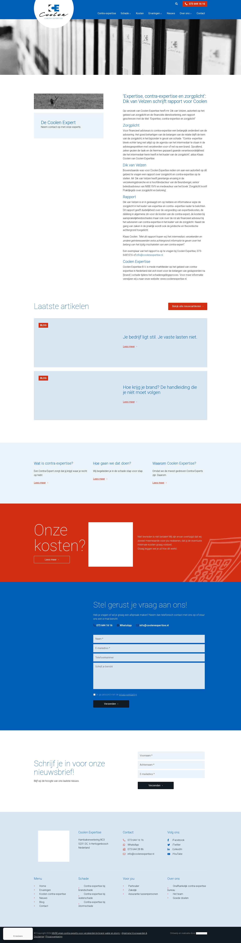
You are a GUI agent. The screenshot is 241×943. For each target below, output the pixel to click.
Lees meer (129, 346)
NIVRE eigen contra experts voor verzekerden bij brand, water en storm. (86, 933)
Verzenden (110, 703)
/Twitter (176, 844)
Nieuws (43, 898)
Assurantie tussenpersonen (143, 893)
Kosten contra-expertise (52, 893)
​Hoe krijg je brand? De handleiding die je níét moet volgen (160, 389)
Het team (178, 893)
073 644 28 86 (136, 849)
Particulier (133, 886)
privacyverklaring (128, 694)
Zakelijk (132, 890)
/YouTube (177, 853)
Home (42, 886)
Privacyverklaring (54, 936)
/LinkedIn (177, 849)
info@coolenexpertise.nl (149, 254)
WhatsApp (124, 625)
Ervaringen (45, 890)
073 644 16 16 (195, 3)
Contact (43, 905)
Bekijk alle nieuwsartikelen (186, 306)
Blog (43, 325)
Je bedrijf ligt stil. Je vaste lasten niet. (160, 337)
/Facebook (178, 840)
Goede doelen (181, 898)
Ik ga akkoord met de (116, 694)
